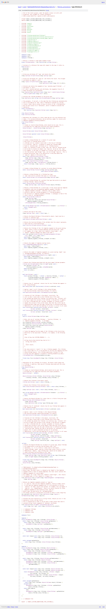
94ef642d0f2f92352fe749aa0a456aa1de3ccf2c (41, 7)
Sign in (103, 2)
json (103, 606)
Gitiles (8, 607)
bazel (19, 7)
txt (100, 606)
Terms (16, 607)
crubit (24, 7)
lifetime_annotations (64, 7)
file (47, 10)
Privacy (12, 607)
